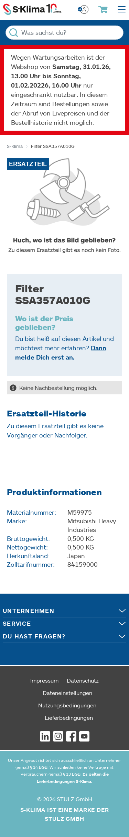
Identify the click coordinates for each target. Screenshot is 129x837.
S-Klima (15, 146)
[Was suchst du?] (64, 33)
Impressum (44, 680)
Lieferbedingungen (69, 717)
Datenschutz (83, 680)
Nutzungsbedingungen (67, 705)
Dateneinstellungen (67, 692)
